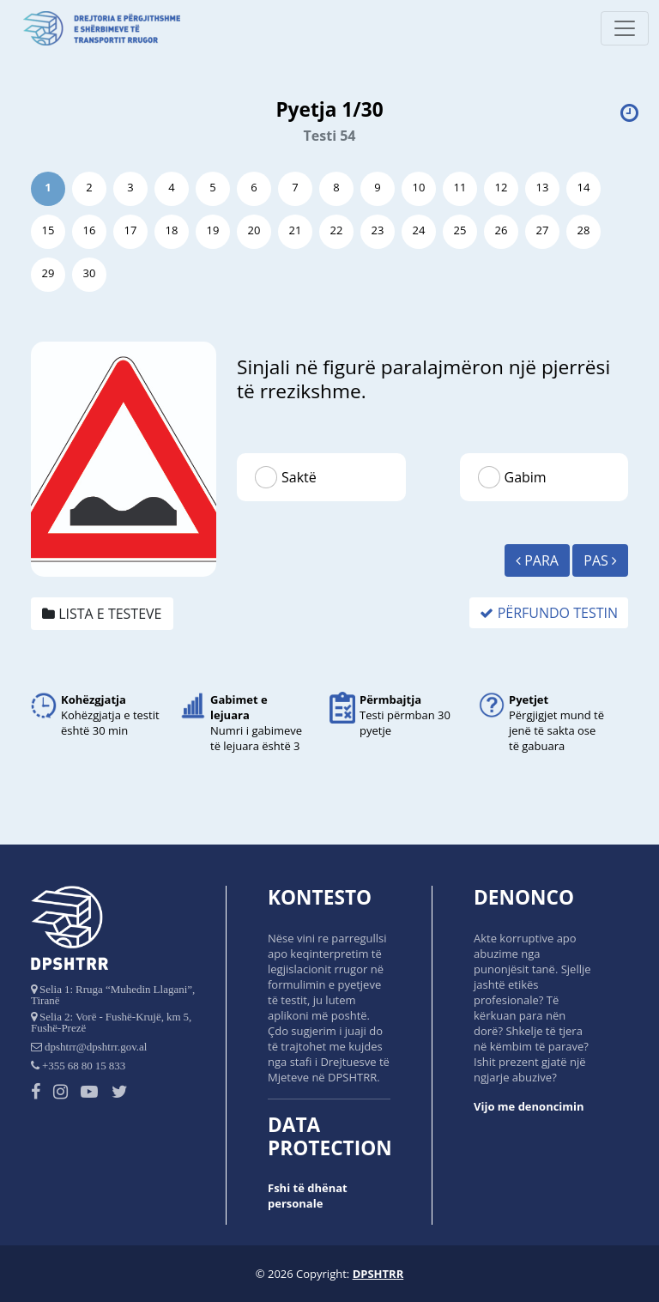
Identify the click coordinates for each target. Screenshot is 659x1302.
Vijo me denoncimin (529, 1106)
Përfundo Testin (549, 612)
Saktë (299, 477)
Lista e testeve (102, 613)
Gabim (526, 477)
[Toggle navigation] (625, 28)
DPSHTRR (378, 1273)
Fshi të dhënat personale (308, 1195)
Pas (600, 560)
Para (537, 560)
